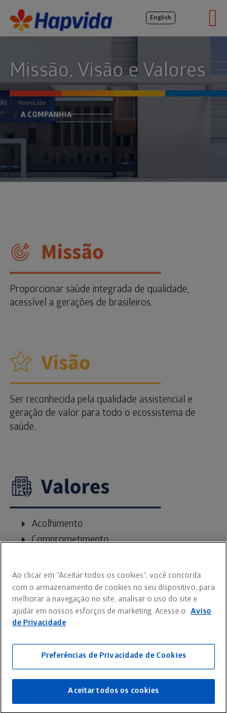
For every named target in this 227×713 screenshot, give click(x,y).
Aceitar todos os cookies (113, 692)
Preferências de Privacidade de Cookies (113, 656)
